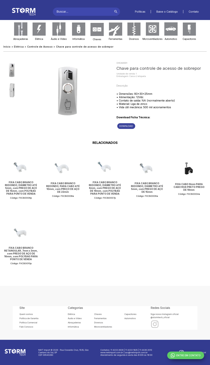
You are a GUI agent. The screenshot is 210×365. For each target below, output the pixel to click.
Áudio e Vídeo (59, 38)
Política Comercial (28, 322)
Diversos (134, 38)
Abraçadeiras (20, 38)
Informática (79, 38)
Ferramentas (115, 38)
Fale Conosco (26, 327)
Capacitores (189, 38)
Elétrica (39, 38)
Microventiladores (152, 38)
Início (7, 46)
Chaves (97, 39)
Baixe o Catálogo (167, 11)
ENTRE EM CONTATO (186, 355)
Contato (194, 11)
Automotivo (171, 38)
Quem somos (26, 314)
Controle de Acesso (40, 46)
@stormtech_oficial (160, 317)
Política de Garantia (28, 318)
